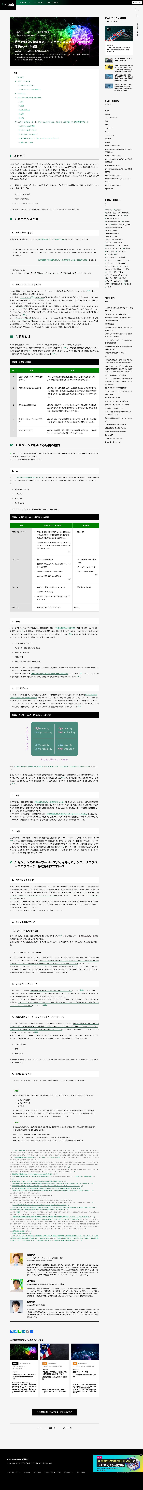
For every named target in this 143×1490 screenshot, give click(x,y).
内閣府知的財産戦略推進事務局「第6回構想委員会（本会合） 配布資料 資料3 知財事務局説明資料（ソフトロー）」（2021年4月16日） (51, 1217)
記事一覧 (52, 1428)
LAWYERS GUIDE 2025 (112, 156)
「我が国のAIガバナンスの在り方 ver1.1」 (53, 239)
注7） (22, 630)
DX (116, 254)
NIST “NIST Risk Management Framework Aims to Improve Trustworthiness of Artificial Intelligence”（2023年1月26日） (47, 1188)
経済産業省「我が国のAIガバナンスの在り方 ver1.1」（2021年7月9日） (63, 260)
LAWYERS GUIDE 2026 (112, 146)
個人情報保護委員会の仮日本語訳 (24, 1157)
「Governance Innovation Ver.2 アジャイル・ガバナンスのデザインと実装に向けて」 (57, 1219)
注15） (61, 846)
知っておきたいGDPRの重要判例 (116, 388)
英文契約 (118, 210)
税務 (107, 284)
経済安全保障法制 (112, 233)
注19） (36, 1032)
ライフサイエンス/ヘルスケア (117, 275)
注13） (13, 783)
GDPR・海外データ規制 (114, 239)
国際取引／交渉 (111, 230)
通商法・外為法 (111, 236)
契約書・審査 (111, 212)
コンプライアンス (112, 218)
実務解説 (18, 32)
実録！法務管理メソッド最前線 (115, 375)
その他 (108, 287)
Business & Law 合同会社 (17, 1459)
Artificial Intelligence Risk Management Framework (49, 673)
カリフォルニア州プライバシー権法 (49, 1157)
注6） (54, 353)
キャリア (109, 210)
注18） (45, 1005)
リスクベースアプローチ (29, 134)
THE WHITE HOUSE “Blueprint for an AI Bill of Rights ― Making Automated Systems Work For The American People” (45, 1186)
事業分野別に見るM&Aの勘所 (115, 353)
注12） (63, 777)
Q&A (106, 132)
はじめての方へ (68, 1472)
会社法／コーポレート (114, 242)
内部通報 (127, 248)
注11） (80, 706)
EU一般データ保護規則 (18, 1150)
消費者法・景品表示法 (114, 227)
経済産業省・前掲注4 (19, 1231)
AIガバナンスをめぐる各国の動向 (29, 97)
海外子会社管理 (111, 278)
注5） (30, 350)
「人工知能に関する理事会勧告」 (82, 1176)
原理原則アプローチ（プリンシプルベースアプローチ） (40, 138)
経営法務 (123, 278)
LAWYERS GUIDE (52, 2)
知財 (126, 215)
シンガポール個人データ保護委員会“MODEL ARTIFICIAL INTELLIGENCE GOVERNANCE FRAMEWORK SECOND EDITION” (52, 767)
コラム (107, 114)
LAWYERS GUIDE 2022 (112, 185)
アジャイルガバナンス (28, 130)
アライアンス (111, 266)
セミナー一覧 (67, 1428)
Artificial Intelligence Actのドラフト (30, 477)
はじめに (21, 77)
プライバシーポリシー (14, 1472)
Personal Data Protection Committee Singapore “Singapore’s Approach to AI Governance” (39, 1205)
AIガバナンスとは (24, 81)
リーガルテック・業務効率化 (116, 257)
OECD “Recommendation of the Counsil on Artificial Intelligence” (31, 1176)
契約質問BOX (109, 324)
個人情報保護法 (123, 212)
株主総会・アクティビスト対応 (117, 245)
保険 (126, 281)
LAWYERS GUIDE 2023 (112, 175)
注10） (78, 676)
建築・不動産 (118, 272)
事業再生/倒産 (117, 284)
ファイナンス (123, 266)
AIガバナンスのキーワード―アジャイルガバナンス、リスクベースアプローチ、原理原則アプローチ (53, 122)
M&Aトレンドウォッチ (112, 442)
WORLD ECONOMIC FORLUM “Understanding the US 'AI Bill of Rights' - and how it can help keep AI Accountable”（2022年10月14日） (51, 1191)
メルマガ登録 (80, 1472)
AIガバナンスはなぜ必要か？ (30, 89)
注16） (61, 935)
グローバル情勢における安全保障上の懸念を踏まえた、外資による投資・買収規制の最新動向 (118, 381)
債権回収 (128, 284)
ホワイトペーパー (111, 117)
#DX (51, 32)
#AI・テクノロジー (58, 32)
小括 (22, 118)
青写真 (18, 1212)
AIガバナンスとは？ (27, 85)
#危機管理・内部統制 (43, 32)
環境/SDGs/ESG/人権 (113, 248)
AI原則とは (21, 93)
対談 (106, 125)
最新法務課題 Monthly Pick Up (115, 428)
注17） (82, 990)
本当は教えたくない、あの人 (115, 438)
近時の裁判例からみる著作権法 (115, 424)
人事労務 (109, 254)
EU (21, 101)
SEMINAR (23, 2)
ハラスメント (121, 251)
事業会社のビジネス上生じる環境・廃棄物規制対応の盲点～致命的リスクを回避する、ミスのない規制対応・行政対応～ (118, 369)
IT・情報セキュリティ (114, 215)
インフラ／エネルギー (114, 281)
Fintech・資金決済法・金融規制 (117, 269)
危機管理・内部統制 (113, 221)
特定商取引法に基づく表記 (52, 1472)
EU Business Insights (112, 398)
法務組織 (126, 221)
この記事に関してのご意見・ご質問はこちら (54, 1412)
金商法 (108, 272)
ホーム (39, 1428)
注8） (70, 634)
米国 (22, 105)
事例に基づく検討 (26, 142)
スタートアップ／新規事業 (115, 263)
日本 (22, 114)
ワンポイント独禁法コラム (114, 408)
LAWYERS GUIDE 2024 (112, 165)
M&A (108, 224)
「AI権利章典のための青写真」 (65, 628)
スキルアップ (111, 260)
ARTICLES (32, 2)
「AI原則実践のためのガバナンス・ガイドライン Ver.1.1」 (67, 814)
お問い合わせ (37, 1472)
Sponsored (109, 189)
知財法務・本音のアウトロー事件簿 (117, 405)
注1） (88, 291)
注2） (33, 297)
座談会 (107, 142)
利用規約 (27, 1472)
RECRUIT (41, 2)
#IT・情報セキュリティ (29, 32)
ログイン (135, 2)
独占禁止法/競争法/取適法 (121, 224)
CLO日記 (108, 356)
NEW (107, 110)
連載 (106, 121)
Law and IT (109, 435)
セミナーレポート (111, 135)
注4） (65, 347)
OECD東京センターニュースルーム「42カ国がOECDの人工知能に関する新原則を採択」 (37, 1181)
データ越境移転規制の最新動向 (115, 431)
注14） (12, 840)
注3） (24, 315)
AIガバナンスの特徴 (27, 126)
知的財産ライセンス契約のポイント (117, 314)
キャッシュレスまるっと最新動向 (116, 401)
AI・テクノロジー (124, 260)
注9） (81, 673)
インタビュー (109, 128)
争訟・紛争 (110, 251)
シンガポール (25, 110)
